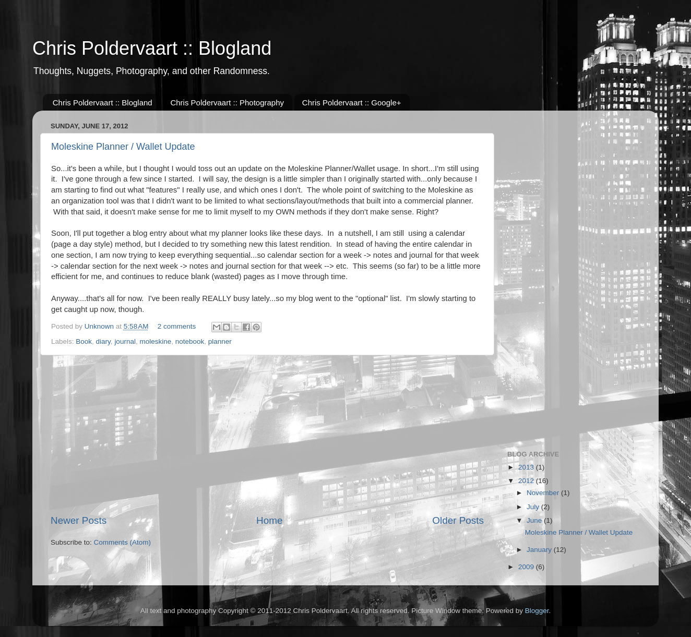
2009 (527, 567)
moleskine (155, 341)
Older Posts (458, 520)
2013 (527, 467)
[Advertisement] (267, 434)
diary (103, 341)
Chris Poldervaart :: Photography (227, 102)
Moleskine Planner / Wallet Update (123, 146)
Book (84, 341)
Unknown (100, 326)
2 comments (177, 326)
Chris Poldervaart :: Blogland (151, 48)
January (540, 550)
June (535, 520)
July (534, 507)
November (544, 493)
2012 (527, 481)
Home (269, 520)
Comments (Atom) (122, 542)
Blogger (537, 611)
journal (125, 341)
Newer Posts (78, 520)
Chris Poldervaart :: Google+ (351, 102)
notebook (190, 341)
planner (220, 341)
